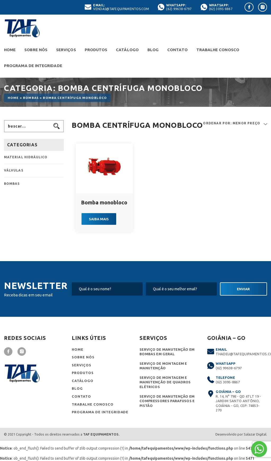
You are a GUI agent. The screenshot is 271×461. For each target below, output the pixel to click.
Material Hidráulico (26, 157)
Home (10, 49)
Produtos (96, 49)
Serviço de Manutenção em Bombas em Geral (167, 352)
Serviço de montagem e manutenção (163, 366)
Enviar (243, 289)
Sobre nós (35, 49)
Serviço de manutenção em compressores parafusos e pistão (167, 400)
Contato (177, 49)
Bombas (31, 97)
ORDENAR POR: (217, 123)
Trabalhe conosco (217, 49)
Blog (153, 49)
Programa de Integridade (33, 65)
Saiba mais (99, 219)
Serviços (66, 49)
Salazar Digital (255, 434)
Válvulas (13, 170)
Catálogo (127, 49)
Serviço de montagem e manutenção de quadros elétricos (165, 382)
